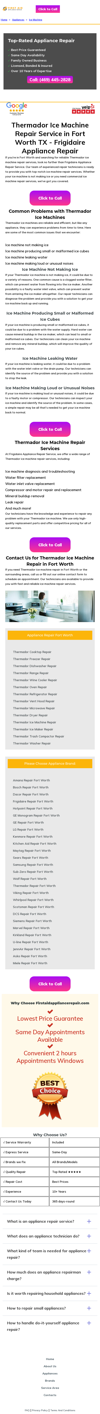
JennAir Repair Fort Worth (31, 949)
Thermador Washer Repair (32, 743)
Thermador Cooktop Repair (32, 652)
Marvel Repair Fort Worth (31, 928)
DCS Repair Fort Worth (29, 914)
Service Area (50, 1388)
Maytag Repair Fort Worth (32, 850)
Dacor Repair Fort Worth (31, 794)
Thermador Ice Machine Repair (34, 722)
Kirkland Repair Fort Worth (32, 935)
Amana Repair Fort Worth (31, 780)
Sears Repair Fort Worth (30, 857)
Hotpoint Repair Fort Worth (33, 808)
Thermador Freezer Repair (31, 659)
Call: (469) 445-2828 (50, 79)
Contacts (50, 1395)
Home (4, 19)
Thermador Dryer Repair (30, 715)
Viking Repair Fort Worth (31, 893)
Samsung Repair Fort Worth (33, 864)
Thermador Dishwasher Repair (35, 666)
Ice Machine (35, 19)
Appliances (18, 19)
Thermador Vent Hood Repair (34, 701)
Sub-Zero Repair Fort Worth (33, 872)
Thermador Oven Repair (30, 687)
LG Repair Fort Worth (28, 829)
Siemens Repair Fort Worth (32, 921)
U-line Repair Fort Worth (30, 942)
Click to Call (47, 9)
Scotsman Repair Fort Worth (33, 907)
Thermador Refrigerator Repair (35, 694)
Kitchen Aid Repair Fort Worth (34, 843)
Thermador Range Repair (31, 673)
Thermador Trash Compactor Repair (38, 736)
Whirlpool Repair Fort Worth (33, 900)
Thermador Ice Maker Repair (33, 729)
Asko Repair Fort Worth (30, 956)
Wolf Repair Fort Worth (30, 879)
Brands (50, 1380)
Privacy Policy (40, 1410)
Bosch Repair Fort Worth (31, 787)
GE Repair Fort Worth (28, 822)
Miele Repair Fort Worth (30, 963)
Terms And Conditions (62, 1410)
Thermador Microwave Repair (34, 708)
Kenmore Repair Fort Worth (33, 836)
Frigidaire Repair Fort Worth (33, 801)
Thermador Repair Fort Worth (34, 886)
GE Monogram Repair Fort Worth (36, 815)
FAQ (27, 1410)
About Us (50, 1366)
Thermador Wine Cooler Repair (35, 680)
